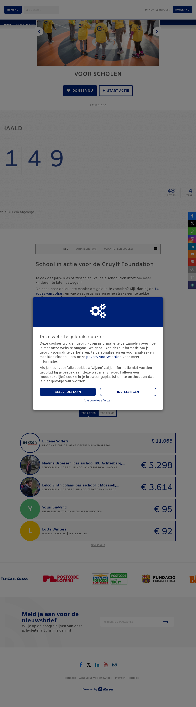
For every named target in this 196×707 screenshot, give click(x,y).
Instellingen (128, 392)
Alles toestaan (68, 392)
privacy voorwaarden (104, 357)
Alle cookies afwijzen (98, 401)
